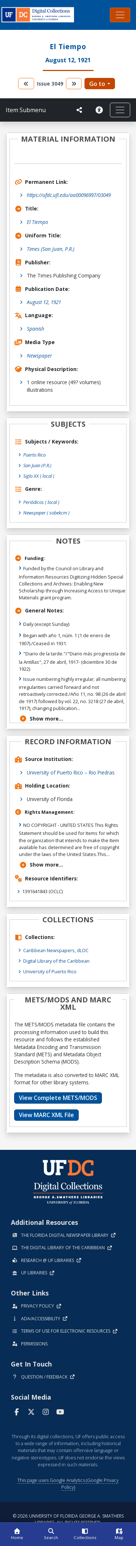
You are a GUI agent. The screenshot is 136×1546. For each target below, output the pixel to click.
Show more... (41, 718)
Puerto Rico (34, 454)
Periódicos (41, 502)
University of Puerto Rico (50, 971)
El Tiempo (37, 221)
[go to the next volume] (74, 83)
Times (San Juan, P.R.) (50, 248)
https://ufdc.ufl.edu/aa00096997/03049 (69, 195)
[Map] (119, 1534)
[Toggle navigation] (120, 15)
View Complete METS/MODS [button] (58, 1098)
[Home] (17, 1534)
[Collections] (85, 1534)
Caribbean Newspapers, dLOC (55, 950)
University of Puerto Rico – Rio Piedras (71, 772)
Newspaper (39, 355)
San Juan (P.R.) (37, 465)
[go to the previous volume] (26, 83)
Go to (97, 84)
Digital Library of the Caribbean (56, 961)
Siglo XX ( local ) (38, 476)
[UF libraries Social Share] (79, 110)
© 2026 (68, 1519)
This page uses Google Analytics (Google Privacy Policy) (68, 1483)
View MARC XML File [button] (46, 1115)
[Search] (51, 1534)
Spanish (35, 328)
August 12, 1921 (44, 302)
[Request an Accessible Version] (99, 110)
